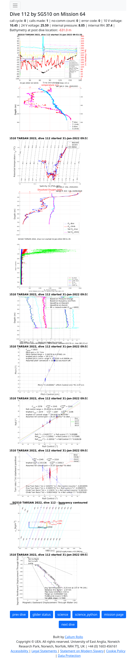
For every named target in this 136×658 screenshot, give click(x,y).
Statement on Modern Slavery (82, 651)
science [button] (62, 614)
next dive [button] (68, 624)
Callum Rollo (74, 637)
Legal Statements (45, 651)
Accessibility (20, 651)
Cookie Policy (115, 651)
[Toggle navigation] (15, 5)
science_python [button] (86, 614)
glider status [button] (41, 614)
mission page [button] (114, 614)
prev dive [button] (19, 614)
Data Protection (69, 656)
